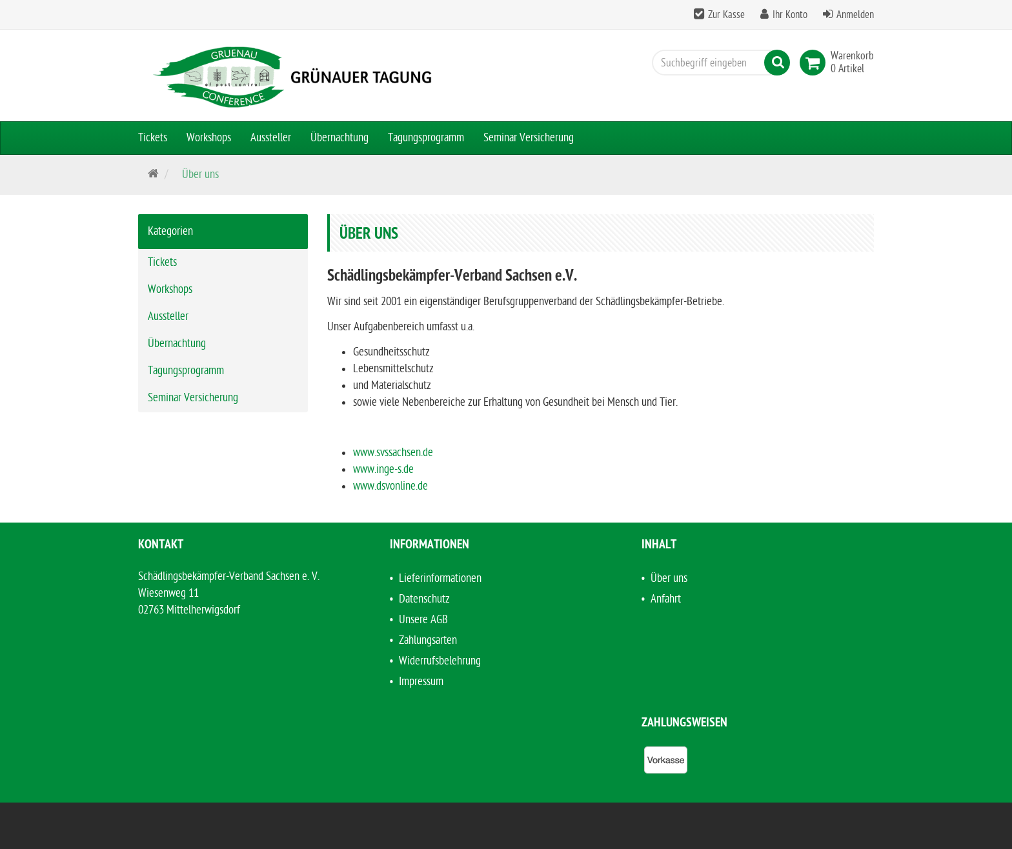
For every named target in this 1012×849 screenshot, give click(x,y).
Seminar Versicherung (528, 138)
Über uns (669, 578)
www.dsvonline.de (390, 486)
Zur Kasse (726, 15)
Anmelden (855, 15)
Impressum (421, 681)
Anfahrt (666, 599)
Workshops (209, 138)
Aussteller (270, 138)
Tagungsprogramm (426, 138)
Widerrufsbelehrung (440, 661)
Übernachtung (339, 138)
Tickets (152, 138)
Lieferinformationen (440, 578)
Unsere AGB (423, 619)
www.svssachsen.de (393, 452)
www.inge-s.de (383, 469)
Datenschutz (424, 599)
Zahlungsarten (428, 640)
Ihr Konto (790, 15)
